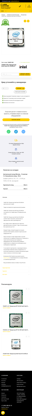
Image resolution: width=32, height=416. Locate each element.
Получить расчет (16, 119)
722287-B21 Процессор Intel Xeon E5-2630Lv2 (15, 353)
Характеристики (16, 267)
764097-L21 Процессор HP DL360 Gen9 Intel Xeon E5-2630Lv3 (16, 306)
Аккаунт (3, 393)
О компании (4, 378)
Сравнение (3, 397)
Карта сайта (4, 400)
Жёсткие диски (20, 380)
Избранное (3, 395)
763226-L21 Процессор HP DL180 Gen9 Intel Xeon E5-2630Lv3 (16, 330)
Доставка (16, 274)
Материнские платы (21, 386)
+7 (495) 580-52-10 (6, 405)
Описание (16, 197)
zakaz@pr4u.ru (15, 1)
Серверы (19, 378)
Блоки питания (20, 384)
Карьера (3, 382)
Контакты (3, 380)
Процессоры (6, 257)
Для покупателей (5, 398)
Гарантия (16, 271)
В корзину (20, 88)
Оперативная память (21, 382)
